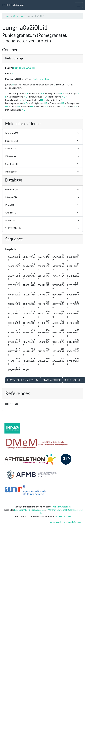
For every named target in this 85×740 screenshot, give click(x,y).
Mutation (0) (11, 133)
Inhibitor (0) (11, 171)
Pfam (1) (9, 204)
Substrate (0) (11, 163)
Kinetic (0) (10, 148)
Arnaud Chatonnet (62, 506)
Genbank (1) (11, 189)
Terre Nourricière (63, 516)
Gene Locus (18, 16)
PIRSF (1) (10, 220)
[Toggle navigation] (79, 5)
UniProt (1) (10, 212)
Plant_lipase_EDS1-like (24, 67)
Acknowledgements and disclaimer (66, 522)
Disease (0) (10, 156)
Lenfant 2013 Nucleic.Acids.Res (29, 509)
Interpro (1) (11, 197)
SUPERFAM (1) (13, 228)
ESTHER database (13, 5)
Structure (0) (11, 140)
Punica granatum (41, 79)
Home (7, 16)
